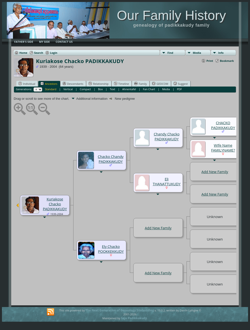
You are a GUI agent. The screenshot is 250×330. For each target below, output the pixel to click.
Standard (50, 89)
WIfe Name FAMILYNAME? (223, 148)
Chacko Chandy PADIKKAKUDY (111, 159)
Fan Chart (149, 89)
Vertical (68, 89)
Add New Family (214, 171)
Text (112, 89)
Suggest (181, 84)
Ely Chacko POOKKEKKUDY (111, 249)
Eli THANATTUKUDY (167, 181)
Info (221, 53)
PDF (179, 89)
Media (197, 53)
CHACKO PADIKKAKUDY (223, 125)
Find (170, 53)
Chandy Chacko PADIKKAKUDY (166, 136)
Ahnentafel (129, 89)
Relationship (98, 84)
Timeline (121, 84)
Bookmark (227, 61)
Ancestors (49, 84)
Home (23, 53)
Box (100, 89)
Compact (85, 89)
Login (53, 53)
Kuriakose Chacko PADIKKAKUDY (55, 204)
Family (140, 84)
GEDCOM (160, 84)
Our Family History (171, 15)
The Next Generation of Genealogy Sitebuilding (119, 310)
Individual (27, 84)
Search (38, 53)
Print (209, 61)
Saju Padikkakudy (134, 318)
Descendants (73, 84)
